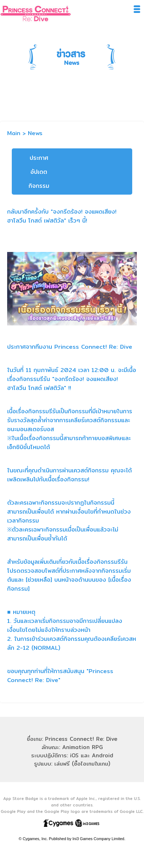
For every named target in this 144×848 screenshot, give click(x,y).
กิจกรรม (39, 185)
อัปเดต (38, 171)
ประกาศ (39, 157)
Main (13, 133)
